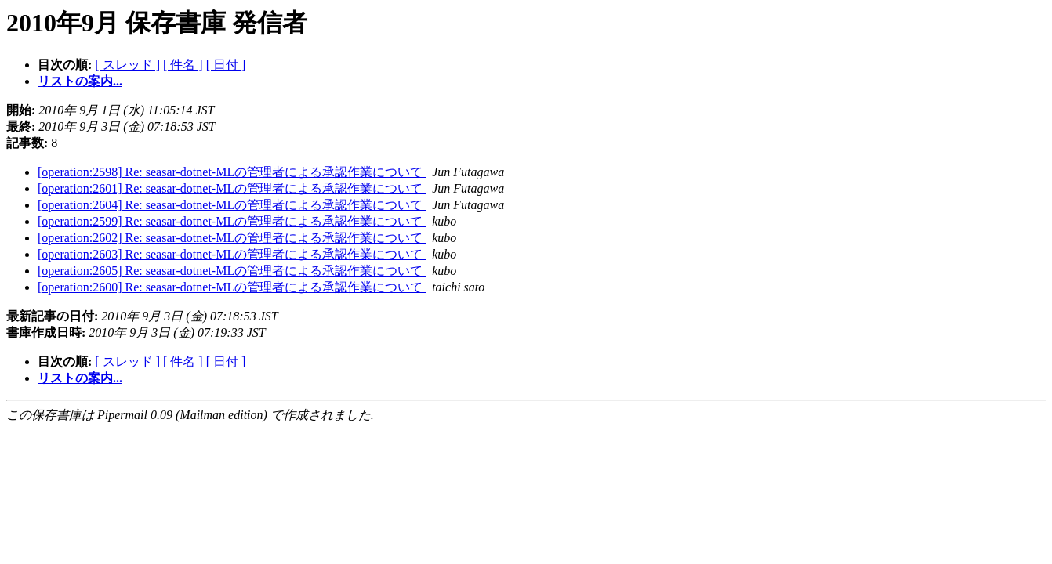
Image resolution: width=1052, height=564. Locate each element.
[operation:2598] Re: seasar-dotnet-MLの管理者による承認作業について (232, 172)
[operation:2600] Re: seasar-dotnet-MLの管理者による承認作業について (232, 287)
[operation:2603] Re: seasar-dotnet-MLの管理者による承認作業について (232, 254)
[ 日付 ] (226, 64)
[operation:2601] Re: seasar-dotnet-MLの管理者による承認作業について (232, 188)
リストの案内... (80, 81)
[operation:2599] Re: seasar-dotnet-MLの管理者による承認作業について (232, 221)
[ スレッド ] (127, 64)
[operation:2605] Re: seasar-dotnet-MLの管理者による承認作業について (232, 270)
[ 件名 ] (183, 64)
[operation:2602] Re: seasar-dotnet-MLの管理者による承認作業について (232, 237)
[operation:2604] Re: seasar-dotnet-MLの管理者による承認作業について (232, 205)
